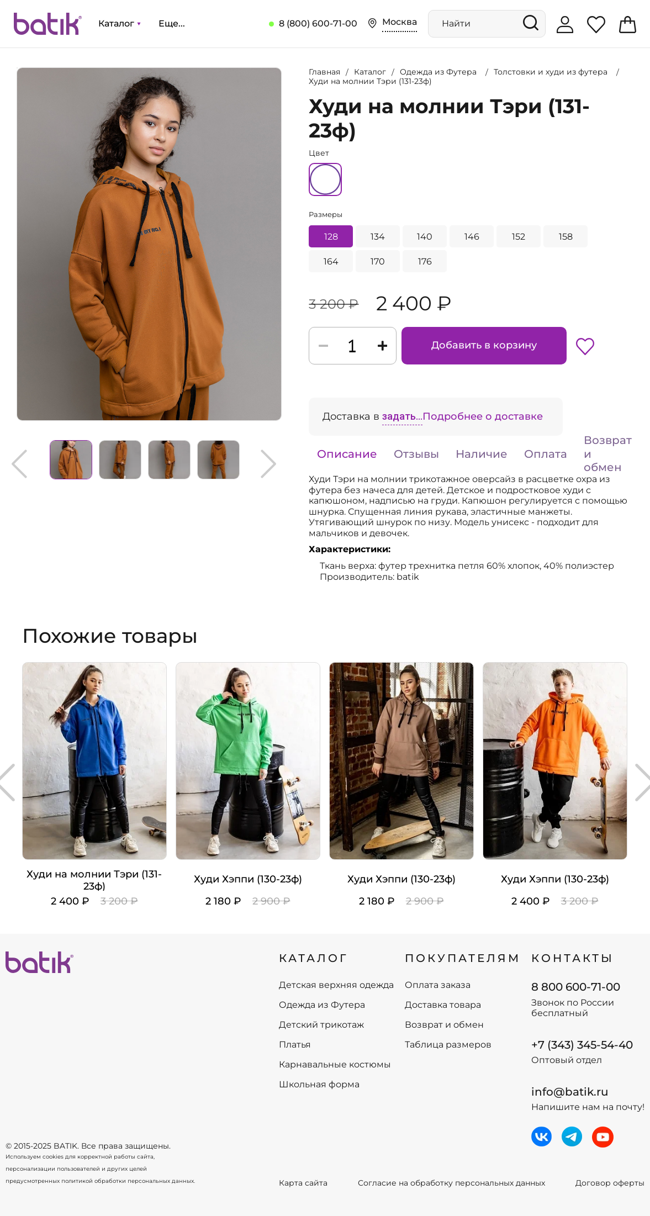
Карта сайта (303, 1183)
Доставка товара (443, 1005)
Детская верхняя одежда (336, 985)
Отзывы (416, 454)
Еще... (171, 23)
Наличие (482, 454)
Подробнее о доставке (482, 416)
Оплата (545, 454)
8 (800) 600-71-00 (318, 23)
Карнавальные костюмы (335, 1065)
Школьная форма (319, 1085)
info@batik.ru (570, 1091)
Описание (347, 454)
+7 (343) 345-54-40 (582, 1044)
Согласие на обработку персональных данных (451, 1183)
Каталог (119, 23)
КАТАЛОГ (313, 958)
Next (268, 464)
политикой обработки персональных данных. (128, 1181)
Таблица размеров (448, 1045)
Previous (19, 464)
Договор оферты (609, 1183)
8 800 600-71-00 (575, 986)
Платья (295, 1045)
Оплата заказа (438, 985)
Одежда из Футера (322, 1005)
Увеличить (17, 67)
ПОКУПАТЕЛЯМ (463, 958)
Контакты (572, 958)
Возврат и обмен (608, 453)
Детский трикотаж (321, 1025)
